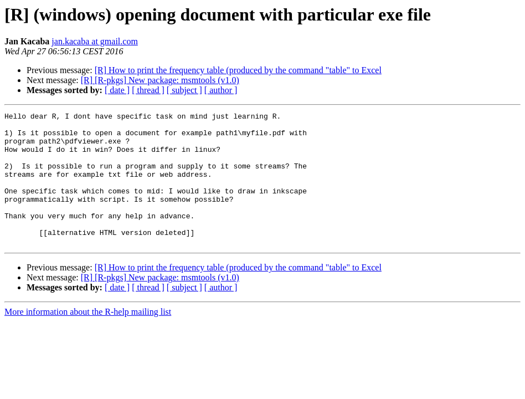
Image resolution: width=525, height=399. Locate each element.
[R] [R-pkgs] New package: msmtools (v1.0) (160, 80)
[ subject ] (184, 90)
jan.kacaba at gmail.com (94, 41)
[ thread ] (148, 90)
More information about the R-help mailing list (87, 338)
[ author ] (221, 90)
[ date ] (117, 90)
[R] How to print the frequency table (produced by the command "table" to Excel (238, 70)
